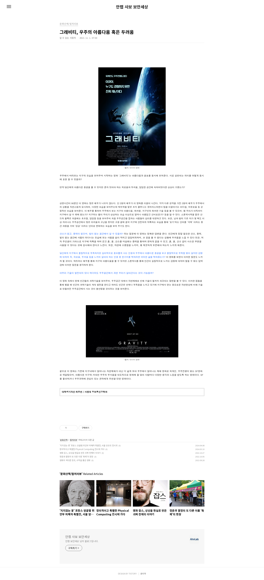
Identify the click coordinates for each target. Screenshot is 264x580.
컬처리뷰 (73, 439)
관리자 (143, 573)
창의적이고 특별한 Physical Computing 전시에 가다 (82, 449)
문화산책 (64, 439)
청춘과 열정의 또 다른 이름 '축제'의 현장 (76, 456)
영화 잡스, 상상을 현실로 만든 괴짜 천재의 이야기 (80, 452)
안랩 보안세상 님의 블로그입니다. (81, 541)
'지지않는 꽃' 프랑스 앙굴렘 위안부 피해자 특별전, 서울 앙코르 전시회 (89, 445)
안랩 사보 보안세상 (132, 7)
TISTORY (133, 573)
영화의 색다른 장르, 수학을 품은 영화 (75, 460)
